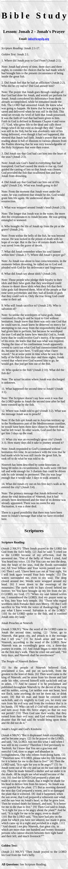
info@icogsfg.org (38, 38)
